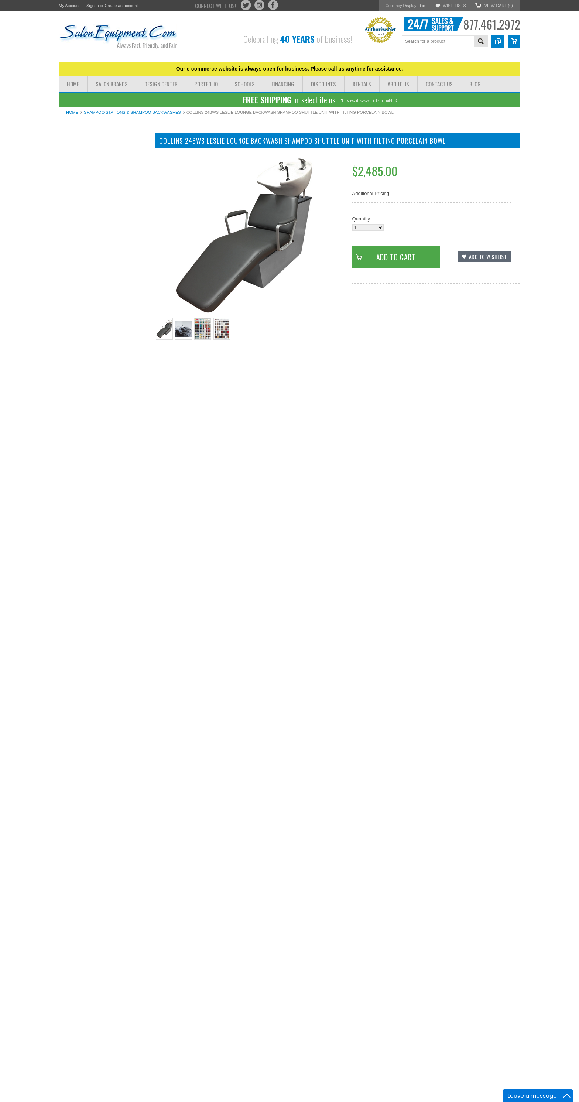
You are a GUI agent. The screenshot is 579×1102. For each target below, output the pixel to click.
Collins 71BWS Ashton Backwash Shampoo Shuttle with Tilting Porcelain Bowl (103, 640)
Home (72, 112)
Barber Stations (75, 207)
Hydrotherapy (73, 244)
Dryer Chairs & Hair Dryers (87, 151)
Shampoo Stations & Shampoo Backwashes (132, 112)
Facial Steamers (76, 263)
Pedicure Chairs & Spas (84, 169)
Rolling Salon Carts (79, 301)
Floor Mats (70, 332)
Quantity (361, 219)
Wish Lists (454, 5)
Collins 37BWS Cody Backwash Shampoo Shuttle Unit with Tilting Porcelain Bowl (103, 506)
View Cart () (498, 5)
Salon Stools (72, 307)
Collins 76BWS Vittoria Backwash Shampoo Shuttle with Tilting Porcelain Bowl (103, 773)
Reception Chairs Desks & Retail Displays (94, 229)
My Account (69, 5)
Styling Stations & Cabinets (88, 201)
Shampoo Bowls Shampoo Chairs (94, 195)
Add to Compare (125, 555)
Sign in (92, 5)
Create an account (121, 5)
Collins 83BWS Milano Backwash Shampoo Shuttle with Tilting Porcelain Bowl (103, 907)
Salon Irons (71, 294)
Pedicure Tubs (74, 282)
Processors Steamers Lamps (89, 276)
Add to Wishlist (80, 555)
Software (68, 344)
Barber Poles (72, 338)
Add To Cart (107, 541)
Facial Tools (71, 270)
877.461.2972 (491, 24)
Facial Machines (76, 257)
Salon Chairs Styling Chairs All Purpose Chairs (101, 161)
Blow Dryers (72, 288)
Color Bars (70, 238)
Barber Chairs (73, 188)
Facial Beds (71, 251)
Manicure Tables (76, 182)
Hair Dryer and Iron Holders (88, 313)
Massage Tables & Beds (84, 176)
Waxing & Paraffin (78, 319)
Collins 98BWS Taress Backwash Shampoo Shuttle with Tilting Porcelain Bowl (103, 1040)
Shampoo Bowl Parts (81, 326)
